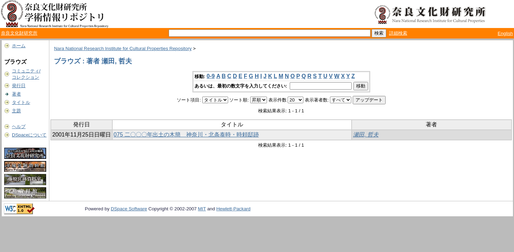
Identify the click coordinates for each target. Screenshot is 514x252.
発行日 (19, 85)
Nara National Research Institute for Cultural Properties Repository (122, 48)
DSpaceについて (29, 135)
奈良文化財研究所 (19, 33)
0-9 (211, 76)
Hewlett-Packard (233, 208)
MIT (202, 208)
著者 (16, 94)
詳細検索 (398, 33)
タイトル (21, 102)
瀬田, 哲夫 (366, 135)
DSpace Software (129, 208)
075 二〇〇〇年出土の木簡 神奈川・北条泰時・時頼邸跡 (186, 135)
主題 (16, 110)
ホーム (19, 45)
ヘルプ (19, 126)
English (505, 33)
